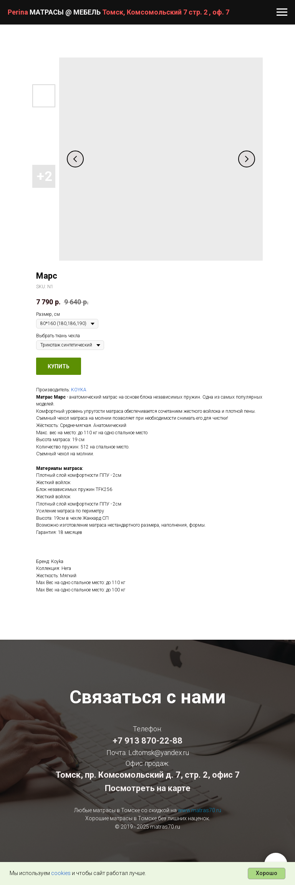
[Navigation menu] (282, 12)
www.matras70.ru (199, 810)
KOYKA (78, 389)
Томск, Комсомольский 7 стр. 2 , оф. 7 (165, 12)
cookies (61, 873)
